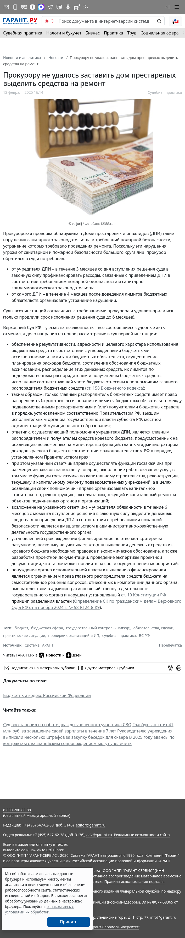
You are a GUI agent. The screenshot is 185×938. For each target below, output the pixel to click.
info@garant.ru (163, 917)
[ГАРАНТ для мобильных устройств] (15, 7)
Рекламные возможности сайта (142, 834)
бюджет (21, 627)
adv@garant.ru (99, 834)
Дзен (74, 655)
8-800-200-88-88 (17, 809)
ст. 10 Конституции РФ (143, 595)
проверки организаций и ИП (73, 635)
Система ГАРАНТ (39, 645)
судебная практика (119, 635)
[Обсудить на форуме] (170, 668)
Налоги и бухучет (63, 33)
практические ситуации (24, 635)
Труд (131, 33)
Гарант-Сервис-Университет (114, 926)
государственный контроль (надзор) (98, 627)
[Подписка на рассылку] (6, 7)
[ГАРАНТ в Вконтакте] (24, 7)
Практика (113, 33)
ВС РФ (144, 635)
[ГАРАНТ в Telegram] (50, 7)
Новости (49, 655)
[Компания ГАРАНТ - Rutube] (77, 7)
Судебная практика (22, 33)
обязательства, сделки (153, 627)
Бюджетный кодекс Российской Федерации (47, 695)
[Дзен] (32, 7)
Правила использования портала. (134, 881)
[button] (167, 7)
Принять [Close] (68, 922)
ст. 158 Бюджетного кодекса (114, 388)
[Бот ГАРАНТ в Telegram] (59, 7)
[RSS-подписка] (86, 7)
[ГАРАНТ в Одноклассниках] (68, 7)
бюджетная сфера (47, 627)
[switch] (49, 21)
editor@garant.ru (90, 825)
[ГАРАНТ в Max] (41, 7)
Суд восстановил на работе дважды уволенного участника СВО (67, 725)
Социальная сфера (160, 33)
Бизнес (93, 33)
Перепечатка (170, 645)
